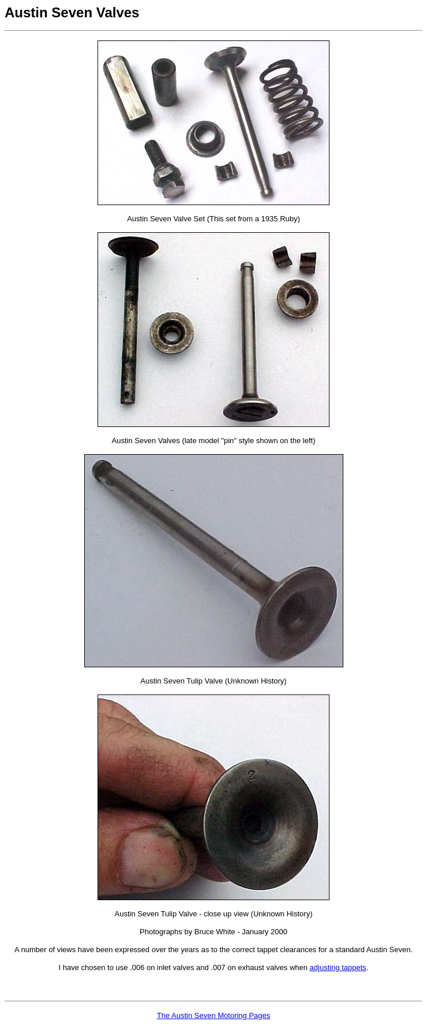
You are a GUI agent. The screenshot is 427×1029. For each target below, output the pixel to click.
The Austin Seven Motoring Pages (214, 1015)
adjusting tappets (338, 967)
